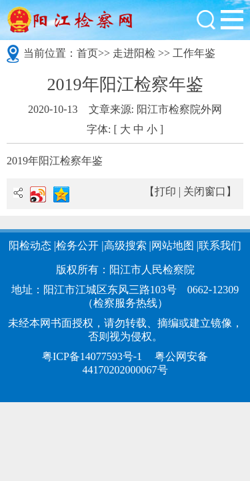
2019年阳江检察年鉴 (55, 160)
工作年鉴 (194, 53)
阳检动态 (30, 245)
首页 (87, 53)
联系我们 (220, 245)
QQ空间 (61, 194)
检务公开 (77, 245)
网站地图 (172, 245)
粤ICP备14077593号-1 (92, 356)
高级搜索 (125, 245)
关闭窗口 (204, 191)
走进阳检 (134, 53)
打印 (165, 191)
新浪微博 (38, 194)
